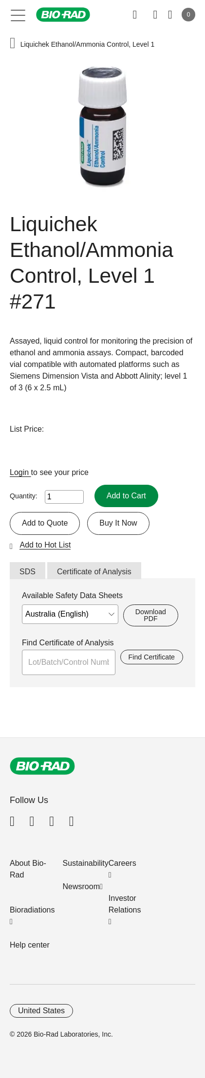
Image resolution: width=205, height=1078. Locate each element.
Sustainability (86, 863)
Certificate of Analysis (94, 571)
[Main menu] (18, 14)
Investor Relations (125, 904)
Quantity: (23, 496)
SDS (27, 571)
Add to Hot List (45, 545)
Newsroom (81, 886)
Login (20, 472)
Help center (30, 945)
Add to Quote (45, 523)
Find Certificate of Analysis (68, 643)
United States (41, 1010)
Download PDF (150, 615)
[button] (13, 44)
